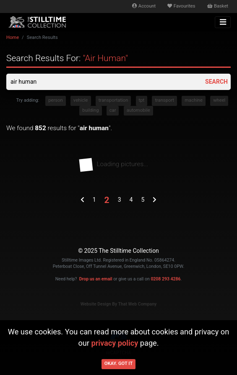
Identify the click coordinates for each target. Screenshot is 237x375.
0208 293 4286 (165, 279)
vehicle (80, 100)
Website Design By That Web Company (119, 304)
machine (194, 100)
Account (144, 6)
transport (164, 100)
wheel (219, 100)
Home (12, 37)
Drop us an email (95, 279)
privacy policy (114, 343)
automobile (138, 110)
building (90, 110)
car (112, 110)
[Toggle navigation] (223, 22)
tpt (142, 100)
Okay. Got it (118, 363)
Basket (217, 6)
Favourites (181, 6)
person (55, 100)
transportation (113, 100)
